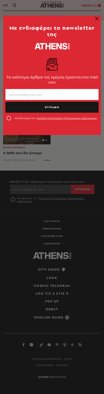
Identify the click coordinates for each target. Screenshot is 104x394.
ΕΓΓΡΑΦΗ (52, 107)
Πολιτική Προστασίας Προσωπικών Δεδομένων (66, 118)
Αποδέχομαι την (56, 118)
